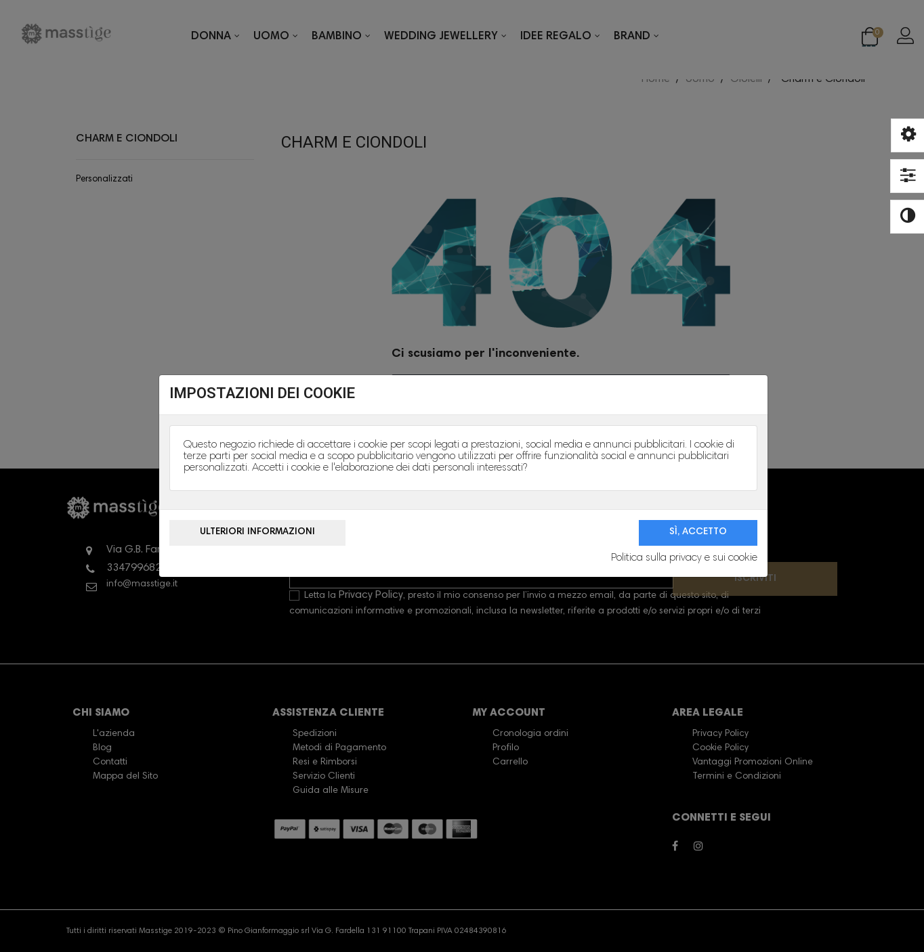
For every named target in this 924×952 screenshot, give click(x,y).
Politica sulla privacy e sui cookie (684, 558)
